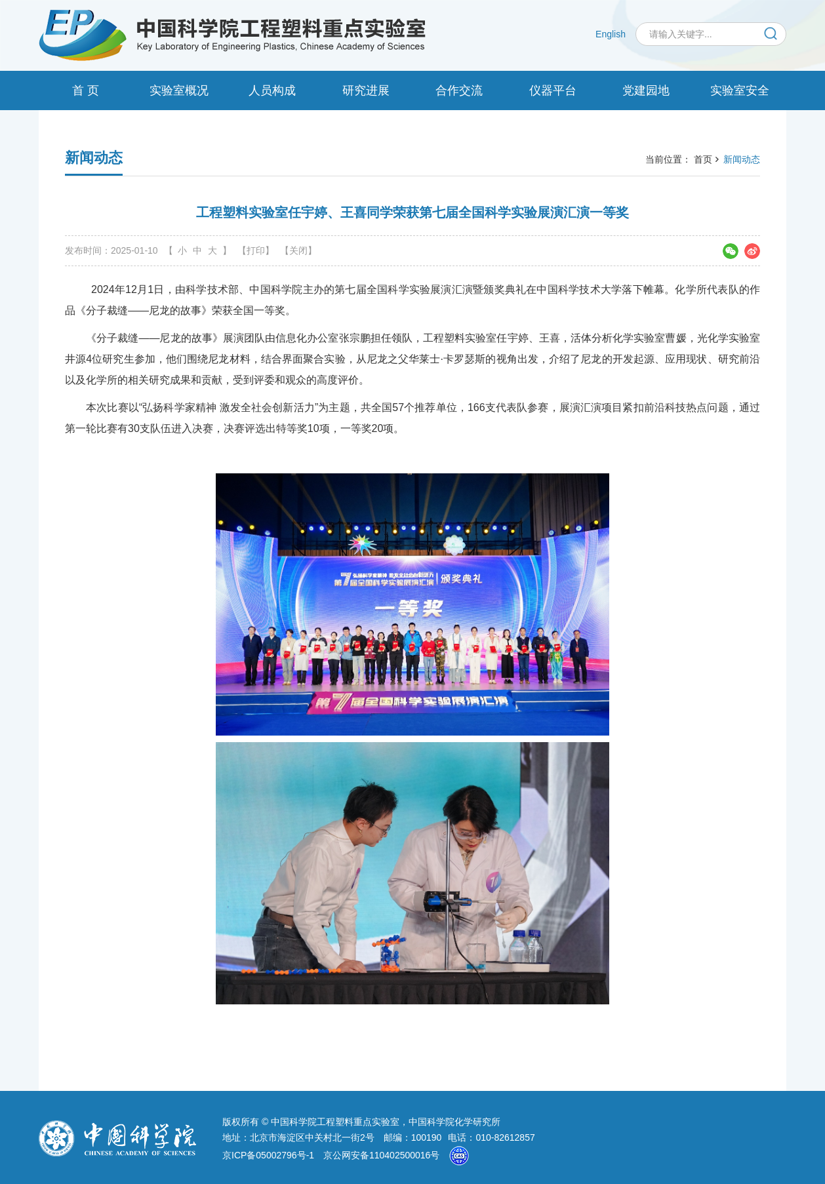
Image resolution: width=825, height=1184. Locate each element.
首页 (703, 159)
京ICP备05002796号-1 (268, 1155)
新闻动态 (741, 159)
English (610, 34)
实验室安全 (739, 90)
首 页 (85, 90)
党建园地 (646, 90)
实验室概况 (179, 90)
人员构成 (272, 90)
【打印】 (255, 250)
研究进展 (366, 90)
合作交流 (459, 90)
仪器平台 (552, 90)
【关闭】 (298, 250)
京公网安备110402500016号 (381, 1155)
